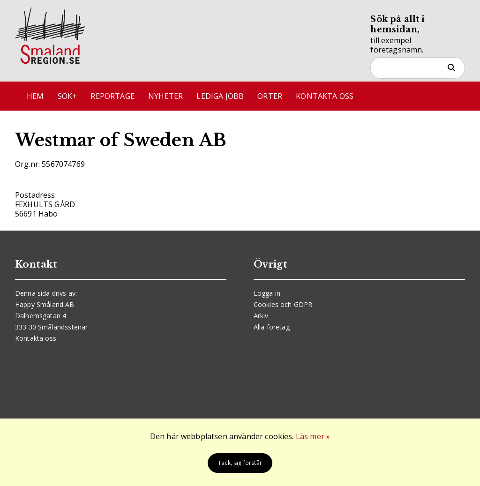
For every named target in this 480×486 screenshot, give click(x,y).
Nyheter (165, 96)
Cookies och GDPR (283, 304)
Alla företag (272, 326)
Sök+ (67, 96)
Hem (35, 96)
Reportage (112, 96)
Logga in (267, 293)
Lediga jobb (220, 96)
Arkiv (261, 315)
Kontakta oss (324, 96)
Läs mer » (313, 436)
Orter (269, 96)
